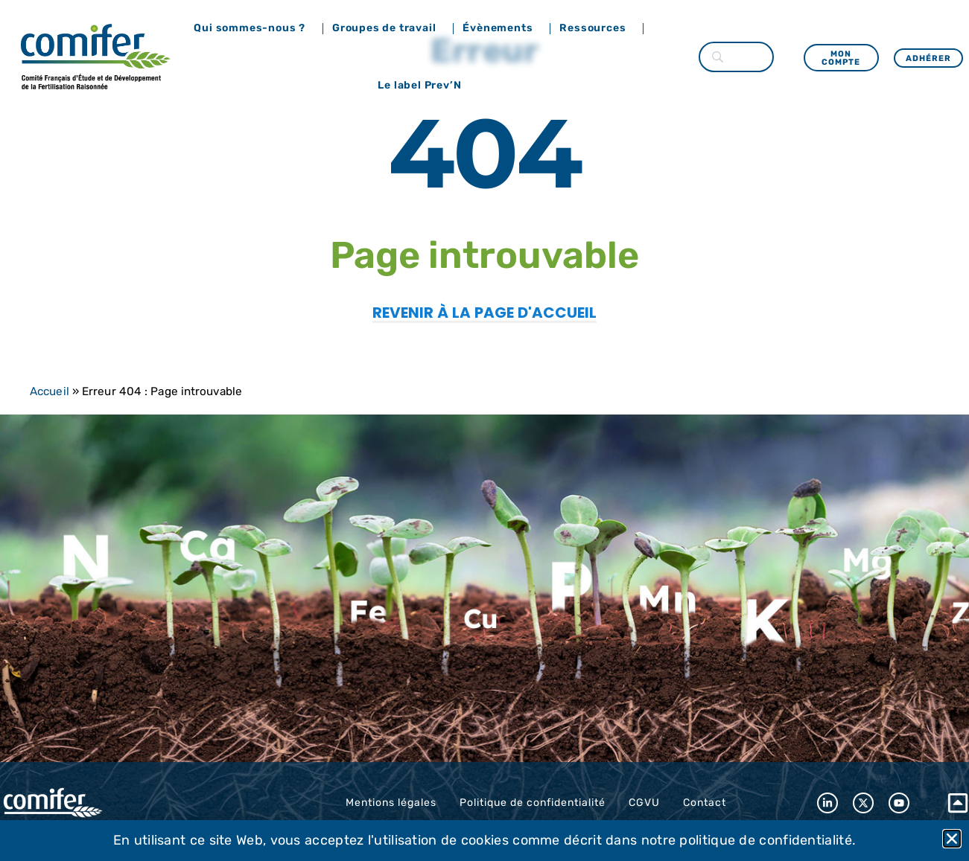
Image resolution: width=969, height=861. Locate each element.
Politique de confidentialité (533, 802)
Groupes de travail (387, 28)
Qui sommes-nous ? (253, 28)
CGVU (644, 802)
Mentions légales (391, 802)
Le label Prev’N (423, 85)
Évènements (501, 28)
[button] (951, 838)
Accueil (49, 391)
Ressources (596, 28)
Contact (704, 802)
